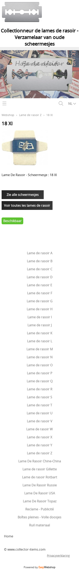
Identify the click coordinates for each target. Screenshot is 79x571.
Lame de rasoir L (39, 341)
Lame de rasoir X (39, 437)
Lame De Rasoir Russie (39, 485)
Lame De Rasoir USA (39, 493)
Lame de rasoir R (39, 389)
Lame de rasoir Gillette (39, 469)
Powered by (39, 567)
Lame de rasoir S (39, 397)
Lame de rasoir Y (39, 445)
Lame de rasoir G (40, 301)
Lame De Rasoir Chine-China (39, 461)
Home (8, 536)
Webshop (8, 115)
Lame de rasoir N (40, 357)
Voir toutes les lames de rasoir (27, 205)
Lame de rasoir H (40, 309)
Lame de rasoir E (39, 285)
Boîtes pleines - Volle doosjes (39, 517)
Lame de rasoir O (40, 365)
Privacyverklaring (58, 555)
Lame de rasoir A (39, 253)
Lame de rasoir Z (39, 453)
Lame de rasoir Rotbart (39, 477)
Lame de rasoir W (39, 429)
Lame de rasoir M (39, 349)
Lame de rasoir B (39, 261)
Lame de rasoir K (39, 333)
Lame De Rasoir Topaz (39, 501)
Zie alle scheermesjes (23, 194)
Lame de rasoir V (39, 421)
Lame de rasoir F (39, 293)
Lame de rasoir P (39, 373)
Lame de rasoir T (39, 405)
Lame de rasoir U (40, 413)
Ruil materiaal (39, 525)
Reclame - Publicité (39, 509)
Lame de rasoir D (40, 277)
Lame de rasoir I (39, 317)
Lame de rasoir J (39, 325)
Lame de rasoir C (39, 269)
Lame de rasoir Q (40, 381)
